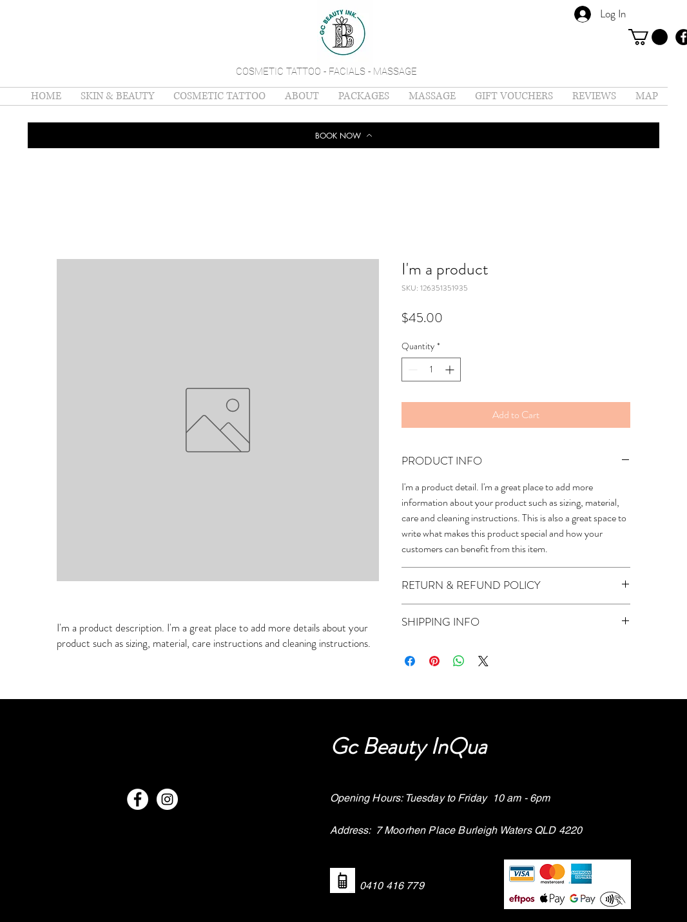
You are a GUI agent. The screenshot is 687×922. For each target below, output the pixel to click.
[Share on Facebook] (410, 661)
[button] (648, 37)
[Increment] (451, 369)
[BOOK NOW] (343, 135)
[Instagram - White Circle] (167, 799)
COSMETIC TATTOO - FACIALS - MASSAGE (326, 71)
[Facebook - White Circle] (137, 799)
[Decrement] (411, 369)
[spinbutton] (431, 369)
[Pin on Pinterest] (434, 661)
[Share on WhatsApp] (459, 661)
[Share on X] (483, 661)
